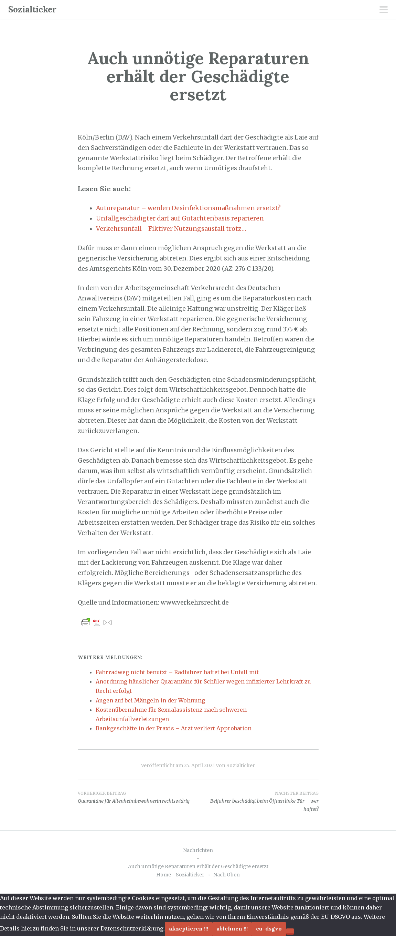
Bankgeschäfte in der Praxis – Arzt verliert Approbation (173, 728)
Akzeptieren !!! (188, 928)
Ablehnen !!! (232, 928)
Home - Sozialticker (180, 875)
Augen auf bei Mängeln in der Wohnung (150, 700)
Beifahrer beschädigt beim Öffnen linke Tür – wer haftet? (258, 801)
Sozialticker (32, 9)
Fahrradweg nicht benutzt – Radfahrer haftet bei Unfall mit (177, 672)
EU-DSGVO (269, 928)
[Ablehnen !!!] (290, 930)
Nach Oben (226, 875)
